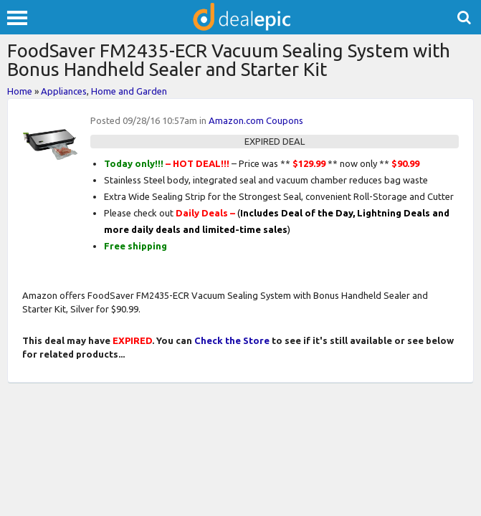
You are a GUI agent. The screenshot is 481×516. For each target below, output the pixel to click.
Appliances (64, 91)
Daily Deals (202, 213)
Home (19, 91)
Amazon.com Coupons (256, 120)
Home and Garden (129, 91)
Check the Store (232, 340)
